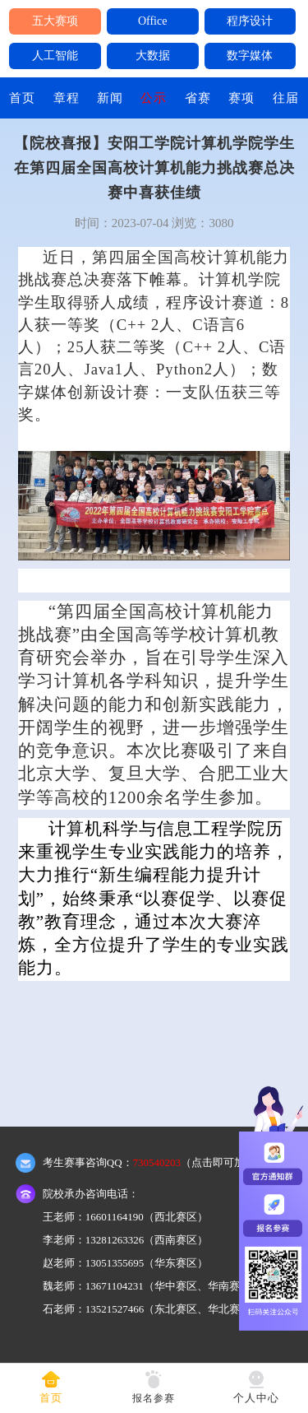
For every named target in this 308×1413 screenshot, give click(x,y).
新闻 (110, 98)
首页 (22, 98)
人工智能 (55, 55)
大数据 (153, 55)
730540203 (157, 1162)
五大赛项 (55, 21)
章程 (66, 98)
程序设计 (250, 21)
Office (153, 21)
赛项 (241, 98)
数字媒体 (250, 55)
